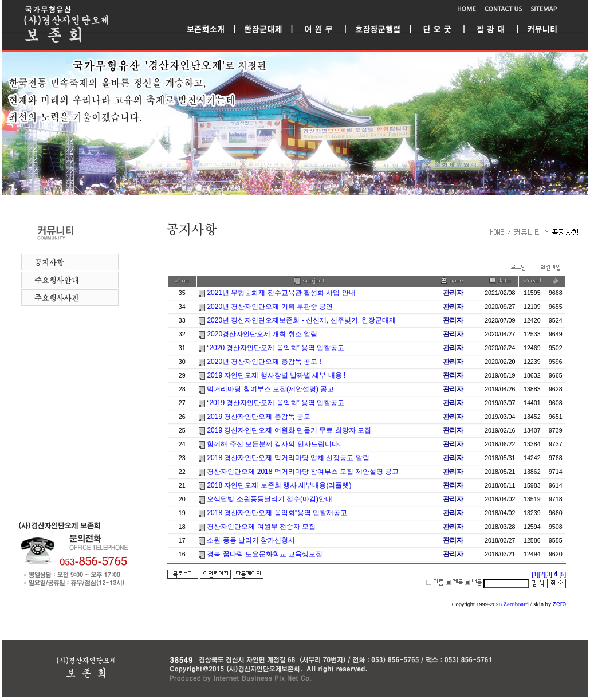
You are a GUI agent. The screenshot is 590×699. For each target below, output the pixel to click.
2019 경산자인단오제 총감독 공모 (258, 417)
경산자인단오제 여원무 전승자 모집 (261, 527)
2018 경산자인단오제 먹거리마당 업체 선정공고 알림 (288, 458)
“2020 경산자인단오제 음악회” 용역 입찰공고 (275, 348)
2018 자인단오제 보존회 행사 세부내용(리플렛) (279, 485)
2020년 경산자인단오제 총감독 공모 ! (264, 362)
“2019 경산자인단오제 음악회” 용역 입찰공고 (275, 403)
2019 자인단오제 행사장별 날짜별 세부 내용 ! (276, 375)
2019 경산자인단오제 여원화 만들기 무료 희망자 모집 (289, 430)
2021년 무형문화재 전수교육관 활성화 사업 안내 (281, 293)
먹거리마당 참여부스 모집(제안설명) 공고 (270, 389)
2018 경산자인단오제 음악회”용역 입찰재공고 (277, 513)
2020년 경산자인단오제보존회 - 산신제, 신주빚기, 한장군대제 (301, 320)
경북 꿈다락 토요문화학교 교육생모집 (264, 554)
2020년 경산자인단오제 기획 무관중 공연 (270, 307)
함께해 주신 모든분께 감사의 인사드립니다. (273, 444)
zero (559, 604)
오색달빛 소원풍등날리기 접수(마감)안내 (269, 499)
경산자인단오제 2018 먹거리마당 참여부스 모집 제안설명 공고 (303, 472)
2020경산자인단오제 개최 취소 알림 (262, 334)
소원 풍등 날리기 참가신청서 (251, 540)
